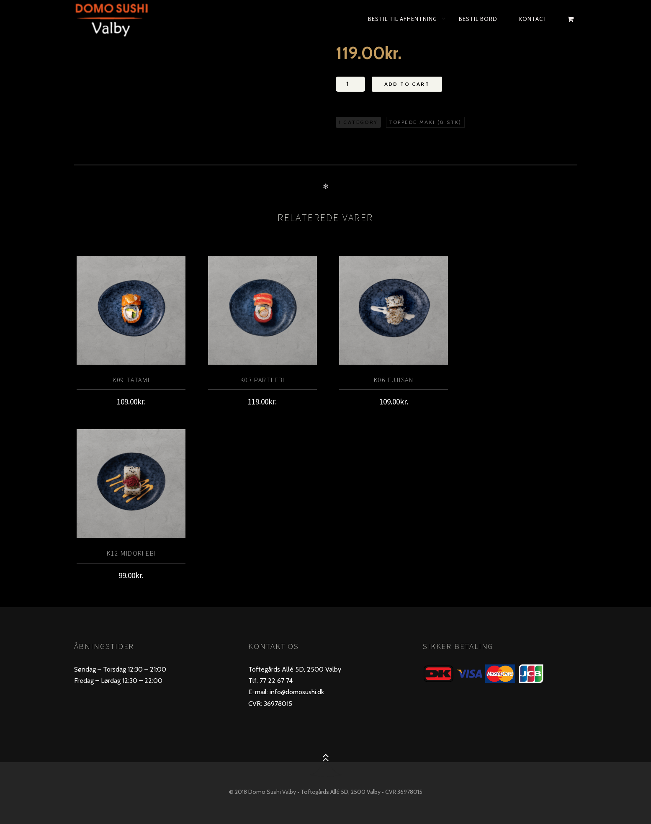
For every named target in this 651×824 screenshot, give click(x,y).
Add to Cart (407, 84)
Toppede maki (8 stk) (425, 122)
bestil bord (478, 18)
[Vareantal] (350, 84)
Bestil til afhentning (402, 18)
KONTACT (533, 18)
